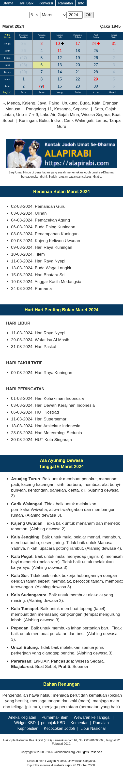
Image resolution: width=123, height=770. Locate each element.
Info (81, 3)
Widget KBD (25, 723)
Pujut (96, 35)
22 (78, 79)
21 (78, 72)
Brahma (78, 37)
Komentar (79, 723)
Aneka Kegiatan (22, 717)
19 (78, 58)
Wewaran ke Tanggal (92, 717)
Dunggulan (23, 35)
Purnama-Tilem (55, 717)
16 (60, 86)
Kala (60, 37)
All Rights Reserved (89, 752)
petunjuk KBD (53, 723)
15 (60, 79)
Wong (59, 92)
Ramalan (65, 3)
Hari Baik (25, 3)
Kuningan (42, 35)
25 (23, 43)
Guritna (96, 37)
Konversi (46, 3)
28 (23, 65)
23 (78, 86)
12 (60, 58)
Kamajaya (23, 37)
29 (23, 72)
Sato (78, 92)
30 (95, 86)
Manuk (114, 92)
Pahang (114, 35)
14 (60, 72)
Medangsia (77, 35)
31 (114, 43)
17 (78, 43)
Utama (7, 3)
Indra (42, 37)
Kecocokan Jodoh (59, 728)
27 (23, 58)
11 (60, 51)
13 (60, 65)
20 (78, 65)
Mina (96, 92)
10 (58, 43)
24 (94, 43)
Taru (24, 92)
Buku (41, 92)
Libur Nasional (93, 728)
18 (78, 51)
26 (23, 51)
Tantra (113, 37)
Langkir (60, 35)
